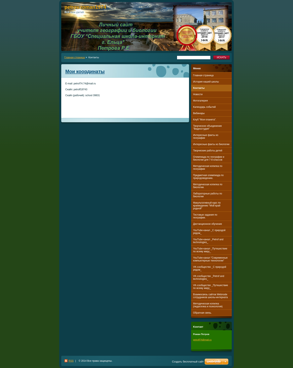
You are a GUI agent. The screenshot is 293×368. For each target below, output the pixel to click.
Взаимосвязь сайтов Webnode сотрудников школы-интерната (210, 296)
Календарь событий (204, 107)
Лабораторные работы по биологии (207, 195)
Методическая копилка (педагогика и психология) (208, 305)
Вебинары (199, 113)
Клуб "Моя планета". (204, 119)
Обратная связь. (202, 312)
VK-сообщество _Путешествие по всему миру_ (210, 287)
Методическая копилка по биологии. (207, 186)
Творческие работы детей (207, 150)
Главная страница (74, 57)
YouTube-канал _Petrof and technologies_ (208, 241)
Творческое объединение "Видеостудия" (207, 127)
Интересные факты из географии (205, 136)
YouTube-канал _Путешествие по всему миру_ (210, 250)
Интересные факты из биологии (211, 144)
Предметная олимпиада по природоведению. (208, 177)
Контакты (199, 88)
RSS (71, 360)
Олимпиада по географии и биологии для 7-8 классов (208, 158)
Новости (197, 94)
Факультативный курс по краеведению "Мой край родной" (207, 205)
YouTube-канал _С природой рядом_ (209, 232)
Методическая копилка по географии (207, 167)
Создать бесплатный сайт (188, 361)
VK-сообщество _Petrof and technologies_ (208, 277)
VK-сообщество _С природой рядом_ (209, 268)
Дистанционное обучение (207, 224)
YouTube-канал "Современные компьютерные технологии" (210, 259)
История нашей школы (206, 81)
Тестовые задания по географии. (205, 216)
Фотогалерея (200, 100)
